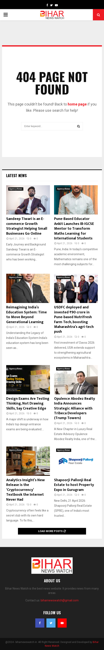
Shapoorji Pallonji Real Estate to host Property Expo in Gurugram (74, 485)
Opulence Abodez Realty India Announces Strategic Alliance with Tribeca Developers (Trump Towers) (74, 408)
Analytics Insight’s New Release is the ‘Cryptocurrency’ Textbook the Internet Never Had (25, 490)
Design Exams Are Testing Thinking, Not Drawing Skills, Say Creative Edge (27, 404)
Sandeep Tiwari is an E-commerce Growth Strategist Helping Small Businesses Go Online (26, 226)
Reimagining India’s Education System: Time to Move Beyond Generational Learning (26, 314)
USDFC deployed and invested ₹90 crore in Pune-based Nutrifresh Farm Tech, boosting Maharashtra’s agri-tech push (74, 319)
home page (77, 104)
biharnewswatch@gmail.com (60, 600)
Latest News (16, 175)
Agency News (15, 189)
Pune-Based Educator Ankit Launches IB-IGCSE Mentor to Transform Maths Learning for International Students (74, 229)
